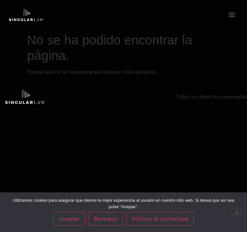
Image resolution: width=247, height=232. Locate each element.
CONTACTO (146, 97)
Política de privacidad (160, 218)
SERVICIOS (79, 97)
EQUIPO (113, 97)
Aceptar (69, 218)
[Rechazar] (236, 212)
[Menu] (232, 15)
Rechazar (105, 218)
